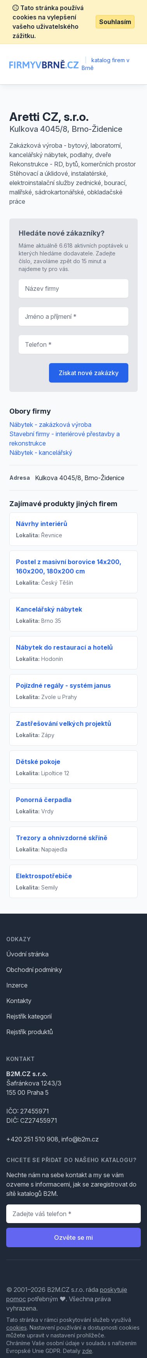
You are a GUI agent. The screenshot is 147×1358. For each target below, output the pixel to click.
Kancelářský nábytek (49, 609)
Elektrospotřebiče (44, 876)
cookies (16, 1327)
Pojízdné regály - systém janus (63, 685)
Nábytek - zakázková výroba (50, 424)
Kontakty (19, 1001)
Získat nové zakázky (89, 373)
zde (87, 1351)
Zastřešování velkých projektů (63, 723)
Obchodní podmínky (34, 969)
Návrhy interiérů (41, 524)
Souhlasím (115, 22)
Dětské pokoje (38, 762)
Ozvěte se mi (73, 1237)
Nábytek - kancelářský (40, 452)
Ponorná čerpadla (44, 800)
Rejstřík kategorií (29, 1016)
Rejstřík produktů (29, 1032)
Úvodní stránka (27, 954)
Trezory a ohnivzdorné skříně (61, 838)
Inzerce (17, 985)
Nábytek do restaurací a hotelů (64, 647)
